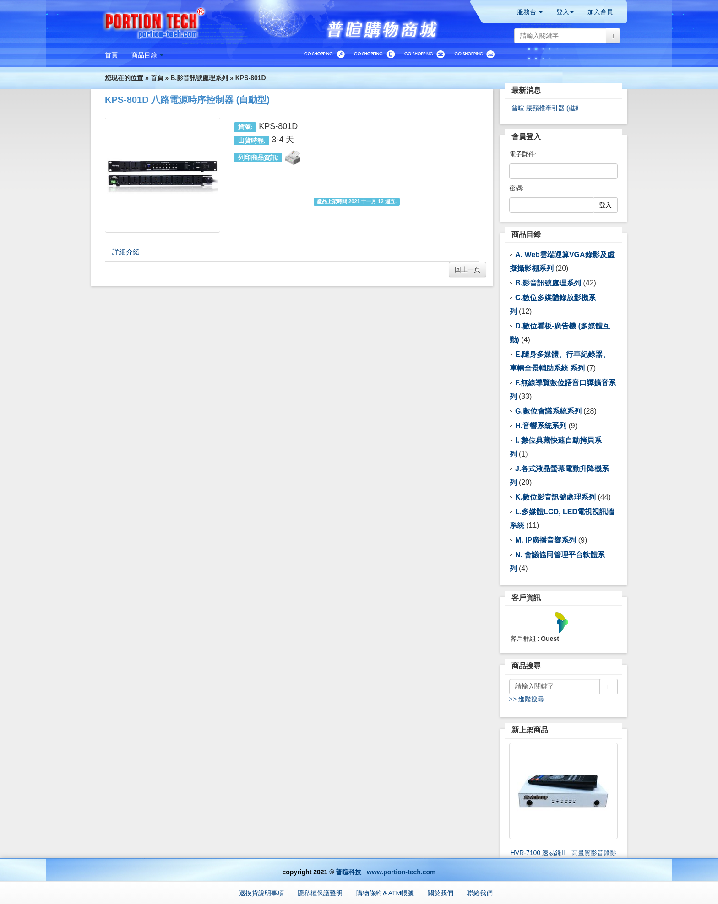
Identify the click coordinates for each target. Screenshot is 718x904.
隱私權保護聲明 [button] (320, 893)
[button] (147, 54)
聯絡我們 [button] (480, 893)
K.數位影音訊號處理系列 (555, 497)
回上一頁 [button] (467, 269)
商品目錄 (526, 234)
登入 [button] (565, 12)
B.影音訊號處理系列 (199, 77)
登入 (605, 205)
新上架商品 (529, 730)
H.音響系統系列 (540, 426)
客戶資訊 (526, 598)
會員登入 (526, 136)
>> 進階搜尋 (526, 699)
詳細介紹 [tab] (126, 252)
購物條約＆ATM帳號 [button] (385, 893)
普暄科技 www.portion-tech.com (385, 872)
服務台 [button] (530, 12)
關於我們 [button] (440, 893)
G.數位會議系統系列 (548, 411)
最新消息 (526, 90)
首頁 (157, 77)
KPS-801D (250, 77)
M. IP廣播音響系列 (545, 540)
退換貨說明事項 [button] (261, 893)
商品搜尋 (526, 666)
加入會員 (600, 12)
